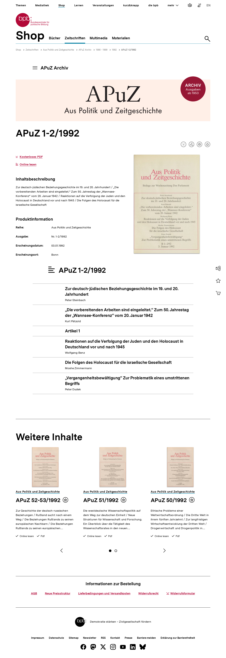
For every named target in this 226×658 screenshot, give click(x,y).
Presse (128, 637)
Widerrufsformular (180, 593)
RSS (103, 637)
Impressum (37, 637)
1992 (114, 50)
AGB (34, 593)
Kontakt (115, 637)
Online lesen (28, 164)
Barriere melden (146, 637)
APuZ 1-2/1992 (128, 50)
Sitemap (73, 637)
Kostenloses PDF (31, 157)
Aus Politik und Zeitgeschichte (58, 50)
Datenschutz (56, 637)
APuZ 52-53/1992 (38, 500)
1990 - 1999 (101, 50)
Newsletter (89, 637)
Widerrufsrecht (148, 593)
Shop (18, 50)
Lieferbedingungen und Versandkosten (104, 593)
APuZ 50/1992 (169, 500)
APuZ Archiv (85, 50)
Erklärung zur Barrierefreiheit (178, 637)
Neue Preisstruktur (57, 593)
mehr (173, 5)
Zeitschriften (32, 50)
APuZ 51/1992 (100, 500)
